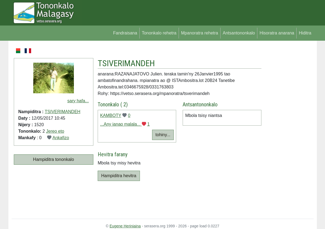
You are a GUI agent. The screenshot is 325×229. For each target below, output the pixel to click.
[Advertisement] (287, 128)
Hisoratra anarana (277, 33)
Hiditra (305, 33)
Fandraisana (125, 33)
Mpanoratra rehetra (199, 33)
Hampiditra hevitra (118, 175)
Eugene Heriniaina (125, 226)
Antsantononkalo (239, 33)
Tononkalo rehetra (159, 33)
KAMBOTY (110, 115)
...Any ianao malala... (121, 124)
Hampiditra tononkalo (53, 159)
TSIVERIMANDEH (62, 111)
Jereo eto (55, 131)
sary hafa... (78, 100)
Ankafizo (60, 137)
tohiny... (163, 134)
